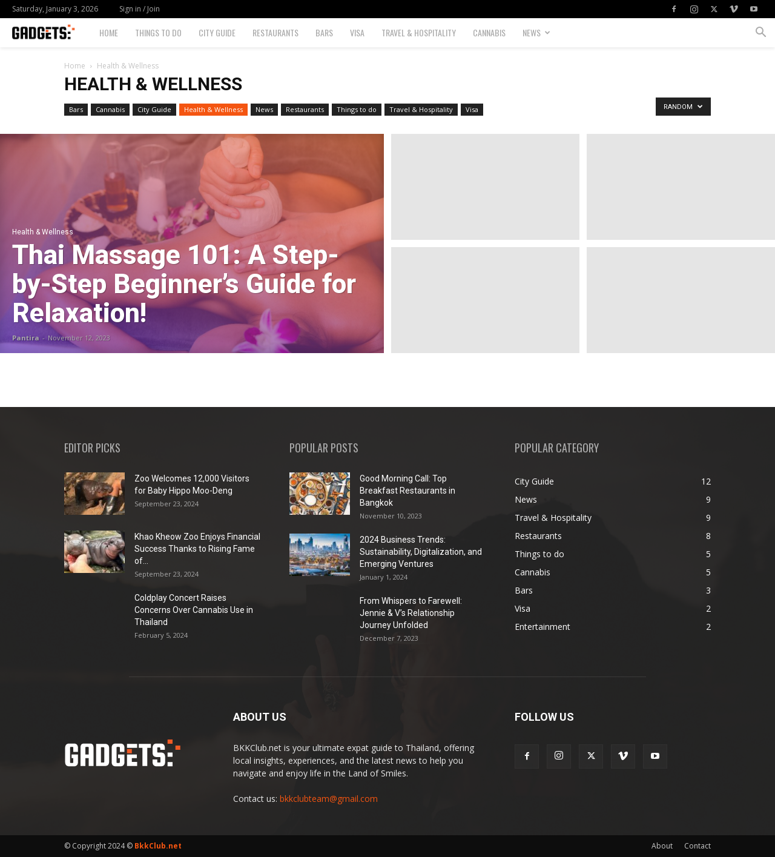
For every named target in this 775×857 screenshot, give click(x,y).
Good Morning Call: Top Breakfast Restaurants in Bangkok (407, 491)
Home (108, 32)
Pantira (25, 337)
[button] (760, 33)
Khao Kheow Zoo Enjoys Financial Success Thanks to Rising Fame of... (197, 549)
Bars (324, 32)
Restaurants (275, 32)
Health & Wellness (213, 109)
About (662, 846)
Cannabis (489, 32)
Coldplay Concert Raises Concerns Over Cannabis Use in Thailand (193, 610)
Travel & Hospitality (418, 32)
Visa (357, 32)
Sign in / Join (139, 9)
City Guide (217, 32)
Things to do (158, 32)
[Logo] (51, 33)
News (536, 32)
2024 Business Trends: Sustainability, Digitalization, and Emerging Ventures (421, 552)
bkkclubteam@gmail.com (329, 798)
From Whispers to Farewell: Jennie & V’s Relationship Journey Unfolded (411, 613)
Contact (697, 846)
